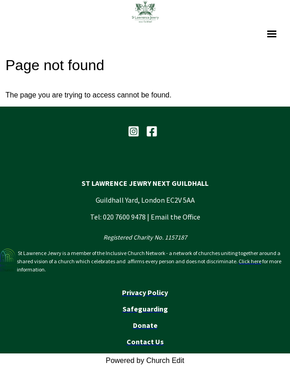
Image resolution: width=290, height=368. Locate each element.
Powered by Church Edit (145, 360)
